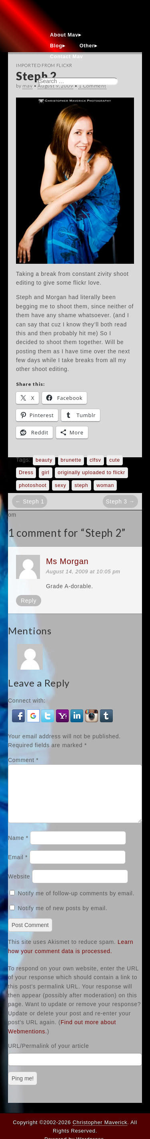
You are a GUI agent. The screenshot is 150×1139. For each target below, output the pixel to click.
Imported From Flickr (44, 65)
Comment (23, 760)
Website (19, 886)
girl (46, 472)
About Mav (64, 35)
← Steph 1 (29, 501)
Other (87, 46)
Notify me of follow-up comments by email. (76, 903)
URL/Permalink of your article (48, 1055)
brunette (71, 460)
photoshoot (32, 485)
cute (114, 460)
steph (81, 485)
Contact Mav (66, 56)
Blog (56, 46)
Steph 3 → (120, 501)
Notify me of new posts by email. (63, 918)
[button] (19, 715)
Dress (26, 472)
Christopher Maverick (100, 1122)
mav (27, 86)
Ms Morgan (67, 561)
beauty (44, 460)
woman (105, 485)
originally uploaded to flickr (91, 472)
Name (18, 847)
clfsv (95, 460)
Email (18, 867)
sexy (60, 485)
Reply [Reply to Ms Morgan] (28, 600)
